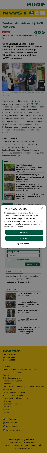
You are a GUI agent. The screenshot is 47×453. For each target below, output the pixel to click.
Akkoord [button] (24, 232)
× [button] (42, 208)
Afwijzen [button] (24, 238)
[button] (23, 244)
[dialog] (23, 226)
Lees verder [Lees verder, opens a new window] (18, 226)
